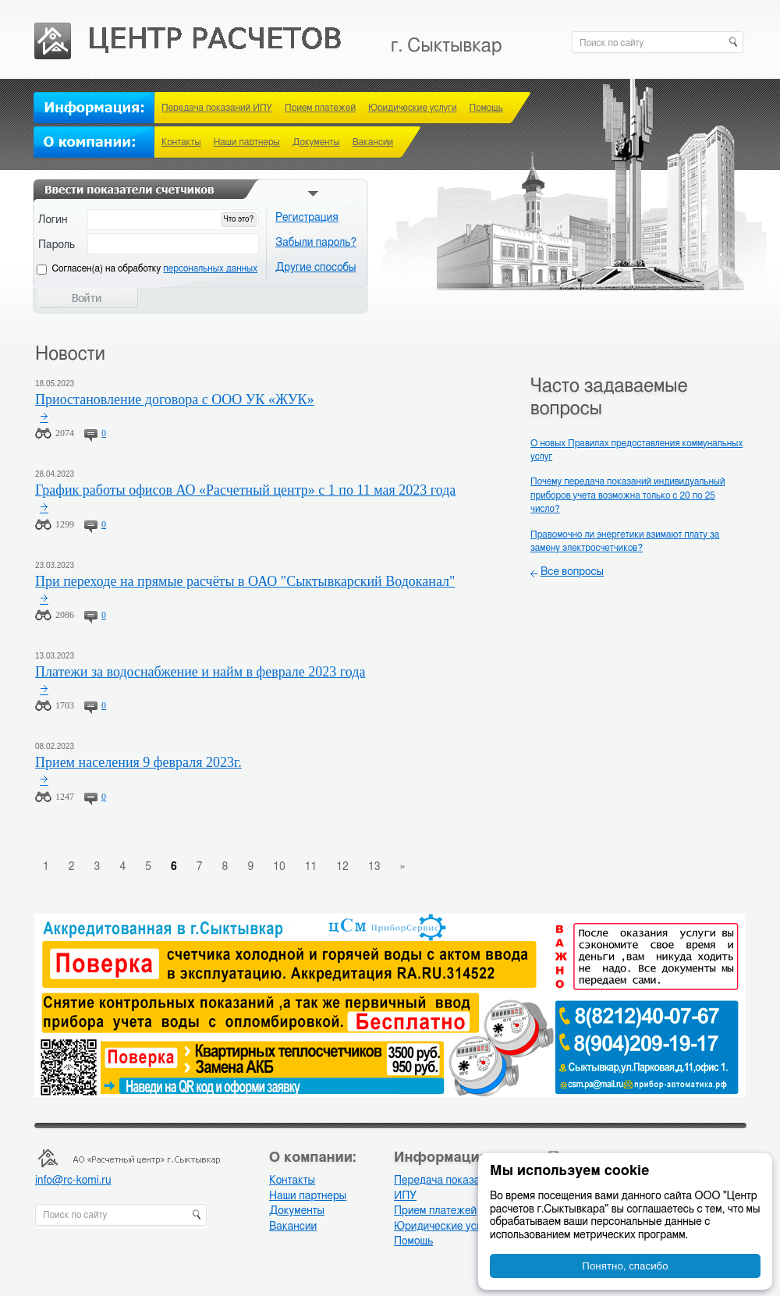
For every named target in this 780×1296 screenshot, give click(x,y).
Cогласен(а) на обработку (154, 268)
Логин (53, 220)
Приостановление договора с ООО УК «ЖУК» (174, 399)
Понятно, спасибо (625, 1266)
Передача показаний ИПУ (216, 107)
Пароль (56, 245)
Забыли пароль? (315, 242)
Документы (316, 142)
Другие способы (315, 267)
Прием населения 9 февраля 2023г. (138, 762)
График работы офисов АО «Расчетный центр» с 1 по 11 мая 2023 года (245, 490)
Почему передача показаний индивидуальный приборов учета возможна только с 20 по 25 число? (627, 495)
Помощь (486, 107)
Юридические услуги (412, 107)
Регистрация (307, 217)
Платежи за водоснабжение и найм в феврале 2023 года (200, 672)
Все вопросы (572, 571)
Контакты (181, 142)
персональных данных (210, 268)
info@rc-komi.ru (73, 1180)
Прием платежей (320, 107)
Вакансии (373, 142)
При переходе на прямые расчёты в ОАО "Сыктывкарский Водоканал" (245, 581)
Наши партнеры (247, 142)
